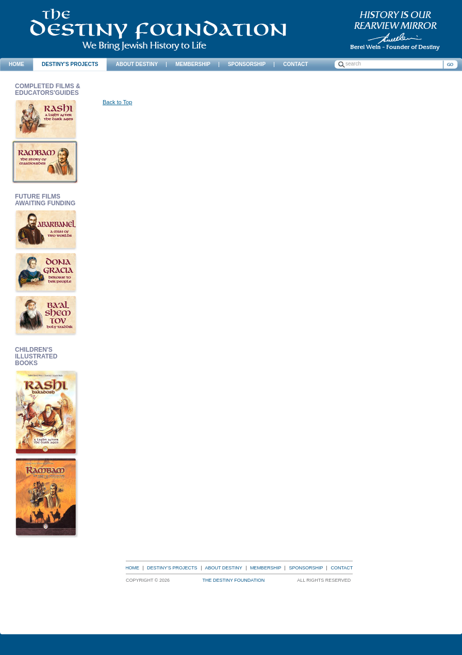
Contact (342, 567)
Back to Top (117, 102)
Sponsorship (306, 567)
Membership (266, 567)
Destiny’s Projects (172, 567)
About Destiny (223, 567)
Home (132, 567)
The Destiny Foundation (158, 30)
